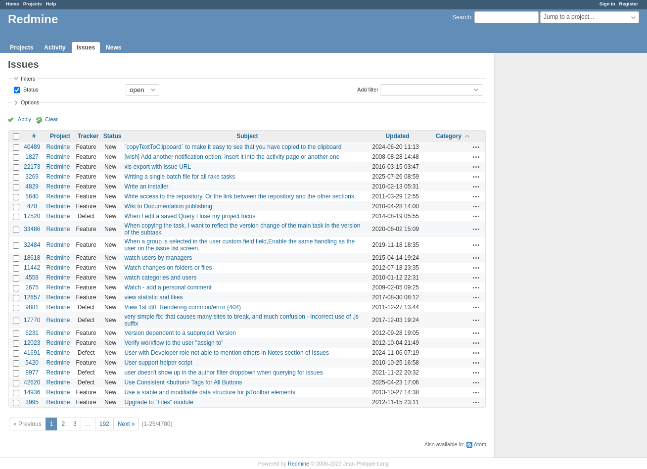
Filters (28, 79)
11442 (32, 267)
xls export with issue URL (157, 166)
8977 (32, 372)
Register (628, 3)
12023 (32, 342)
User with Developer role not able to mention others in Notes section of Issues (226, 352)
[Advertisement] (544, 208)
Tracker (88, 136)
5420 (32, 362)
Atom (480, 444)
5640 (32, 196)
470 (32, 206)
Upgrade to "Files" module (158, 402)
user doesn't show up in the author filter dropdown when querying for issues (223, 372)
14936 (32, 392)
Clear (51, 119)
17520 (32, 216)
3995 (32, 402)
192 (104, 424)
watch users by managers (158, 257)
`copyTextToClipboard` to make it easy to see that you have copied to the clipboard (232, 146)
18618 (32, 257)
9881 (32, 307)
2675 (32, 287)
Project (60, 136)
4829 (32, 186)
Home (12, 3)
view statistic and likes (153, 297)
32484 (32, 244)
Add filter (367, 89)
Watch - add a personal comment (167, 287)
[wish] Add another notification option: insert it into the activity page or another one (231, 156)
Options (30, 102)
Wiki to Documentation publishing (168, 206)
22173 (32, 166)
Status (30, 89)
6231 (32, 332)
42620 (32, 382)
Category (449, 136)
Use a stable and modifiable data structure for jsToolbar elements (209, 392)
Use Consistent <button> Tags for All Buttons (183, 382)
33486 (32, 229)
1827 (32, 156)
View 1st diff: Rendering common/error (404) (182, 307)
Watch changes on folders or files (168, 267)
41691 (32, 352)
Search (461, 17)
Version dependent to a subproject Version (180, 332)
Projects (32, 3)
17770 (32, 320)
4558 (32, 277)
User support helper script (158, 362)
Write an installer (146, 186)
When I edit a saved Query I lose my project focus (189, 216)
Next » (126, 424)
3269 (32, 176)
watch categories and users (160, 277)
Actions (476, 147)
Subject (247, 136)
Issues (86, 47)
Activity (54, 47)
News (113, 47)
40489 (32, 146)
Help (51, 3)
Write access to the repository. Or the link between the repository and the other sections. (240, 196)
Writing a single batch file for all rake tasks (179, 176)
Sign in (607, 3)
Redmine (58, 146)
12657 (32, 297)
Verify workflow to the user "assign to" (173, 342)
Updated (398, 136)
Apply (24, 119)
